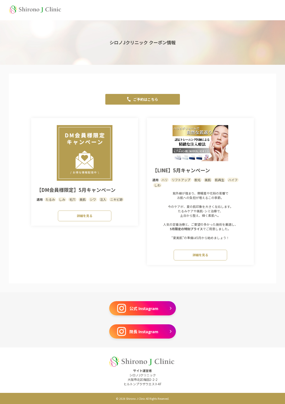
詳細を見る (84, 215)
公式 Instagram (144, 308)
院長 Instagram (144, 331)
